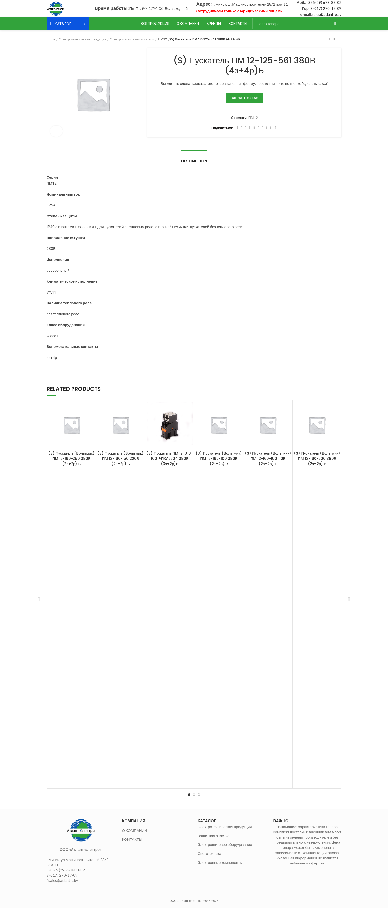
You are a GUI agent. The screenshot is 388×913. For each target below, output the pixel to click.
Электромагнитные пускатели (132, 44)
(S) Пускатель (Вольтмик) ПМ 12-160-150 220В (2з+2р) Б (120, 463)
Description (194, 166)
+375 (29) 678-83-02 (323, 5)
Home (51, 44)
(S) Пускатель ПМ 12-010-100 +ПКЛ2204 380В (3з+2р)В (169, 463)
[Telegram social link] (271, 133)
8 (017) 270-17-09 (325, 11)
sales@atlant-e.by (326, 17)
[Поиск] (296, 28)
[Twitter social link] (241, 133)
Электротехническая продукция (82, 44)
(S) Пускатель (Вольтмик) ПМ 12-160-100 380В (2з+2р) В (219, 463)
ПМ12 (162, 44)
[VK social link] (267, 133)
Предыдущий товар (329, 44)
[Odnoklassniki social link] (258, 133)
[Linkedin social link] (254, 133)
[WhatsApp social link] (263, 133)
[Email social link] (245, 133)
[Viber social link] (275, 133)
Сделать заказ (244, 103)
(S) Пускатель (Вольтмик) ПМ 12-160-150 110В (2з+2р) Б (268, 463)
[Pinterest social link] (250, 133)
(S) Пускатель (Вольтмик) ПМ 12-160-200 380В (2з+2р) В (317, 463)
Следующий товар (339, 44)
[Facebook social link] (237, 133)
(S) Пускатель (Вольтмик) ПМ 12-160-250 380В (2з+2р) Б (71, 463)
